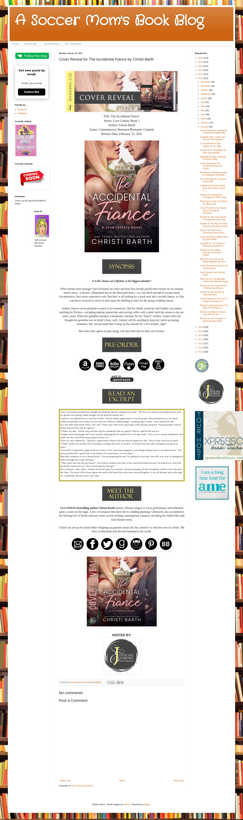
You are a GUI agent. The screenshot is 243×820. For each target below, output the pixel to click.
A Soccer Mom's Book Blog (109, 21)
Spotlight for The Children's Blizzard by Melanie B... (212, 244)
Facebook (22, 109)
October (205, 90)
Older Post (179, 780)
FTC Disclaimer (73, 43)
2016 (201, 343)
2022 (201, 74)
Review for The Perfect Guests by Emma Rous (212, 231)
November (206, 86)
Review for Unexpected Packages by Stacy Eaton (213, 196)
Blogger (146, 804)
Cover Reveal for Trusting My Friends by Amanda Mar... (213, 131)
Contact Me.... (31, 43)
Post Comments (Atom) (82, 786)
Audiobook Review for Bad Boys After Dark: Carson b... (212, 188)
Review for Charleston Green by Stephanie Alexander (213, 173)
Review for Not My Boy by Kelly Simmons (212, 293)
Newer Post (65, 780)
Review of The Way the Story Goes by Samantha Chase (213, 224)
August (204, 98)
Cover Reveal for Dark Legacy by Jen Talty (210, 144)
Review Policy (52, 43)
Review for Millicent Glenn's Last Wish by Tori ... (213, 313)
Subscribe (31, 92)
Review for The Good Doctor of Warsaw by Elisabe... (213, 286)
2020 (201, 327)
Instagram (22, 113)
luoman (126, 804)
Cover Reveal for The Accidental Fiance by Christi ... (211, 166)
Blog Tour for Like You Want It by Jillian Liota (214, 202)
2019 (201, 331)
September (206, 94)
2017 (201, 339)
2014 (201, 352)
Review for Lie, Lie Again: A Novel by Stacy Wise (213, 319)
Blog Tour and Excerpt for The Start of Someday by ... (214, 306)
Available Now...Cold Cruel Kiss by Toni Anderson (212, 138)
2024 (201, 66)
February (205, 123)
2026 (201, 58)
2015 (201, 347)
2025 (201, 62)
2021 (201, 78)
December (206, 82)
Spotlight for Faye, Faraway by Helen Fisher (213, 158)
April (203, 114)
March (204, 118)
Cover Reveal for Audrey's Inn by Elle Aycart (214, 266)
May (203, 110)
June (203, 106)
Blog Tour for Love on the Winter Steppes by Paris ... (214, 260)
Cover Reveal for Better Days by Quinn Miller (213, 238)
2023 (201, 70)
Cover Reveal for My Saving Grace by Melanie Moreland (213, 210)
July (203, 102)
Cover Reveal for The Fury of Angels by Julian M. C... (213, 299)
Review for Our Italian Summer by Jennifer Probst (211, 252)
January (205, 127)
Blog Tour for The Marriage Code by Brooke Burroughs (214, 280)
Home (15, 43)
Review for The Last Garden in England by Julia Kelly (213, 218)
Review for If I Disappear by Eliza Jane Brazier (213, 151)
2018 (201, 335)
